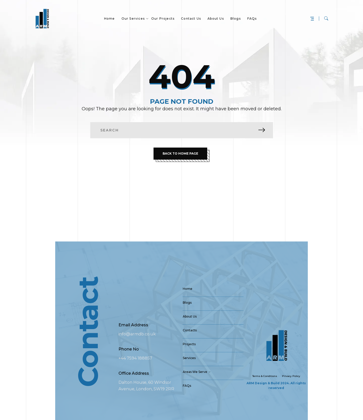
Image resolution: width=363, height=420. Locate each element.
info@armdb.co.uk (137, 334)
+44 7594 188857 (135, 358)
